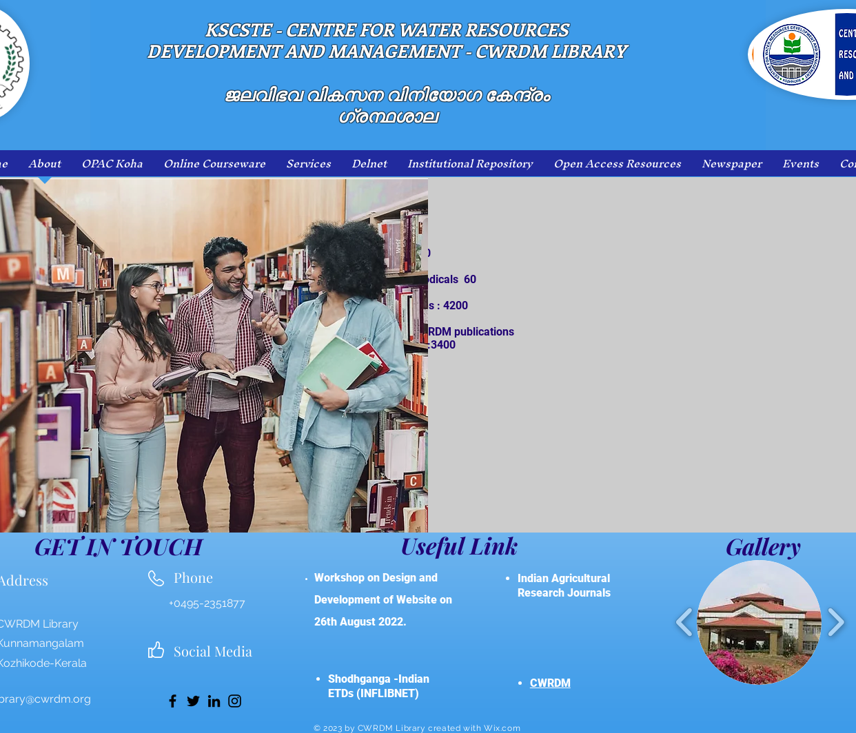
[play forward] (835, 622)
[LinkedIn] (214, 701)
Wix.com (502, 728)
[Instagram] (234, 701)
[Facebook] (172, 701)
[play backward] (684, 622)
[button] (759, 622)
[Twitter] (193, 701)
